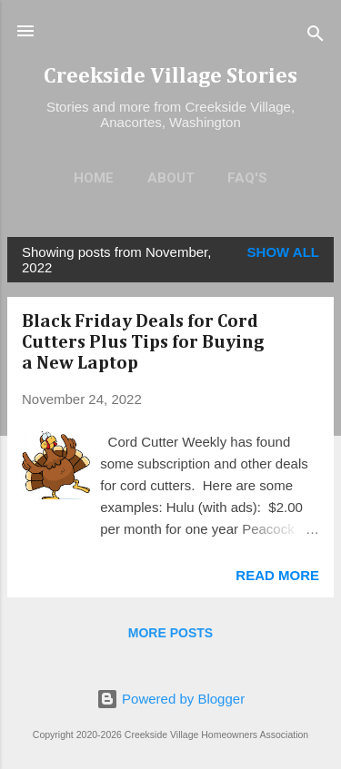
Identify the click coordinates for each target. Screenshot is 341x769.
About (171, 178)
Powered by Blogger (170, 698)
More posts (170, 633)
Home (94, 178)
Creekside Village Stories (170, 76)
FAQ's (247, 178)
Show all (283, 252)
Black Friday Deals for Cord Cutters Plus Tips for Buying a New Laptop (143, 342)
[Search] (315, 36)
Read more (277, 575)
